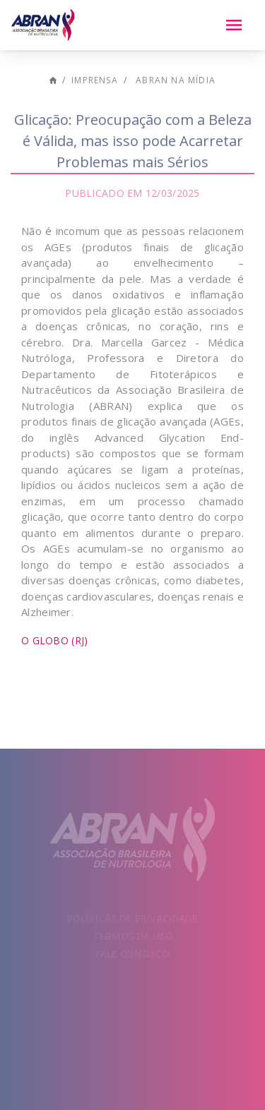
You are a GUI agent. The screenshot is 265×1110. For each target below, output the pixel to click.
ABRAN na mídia (176, 80)
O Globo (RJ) (54, 640)
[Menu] (234, 25)
